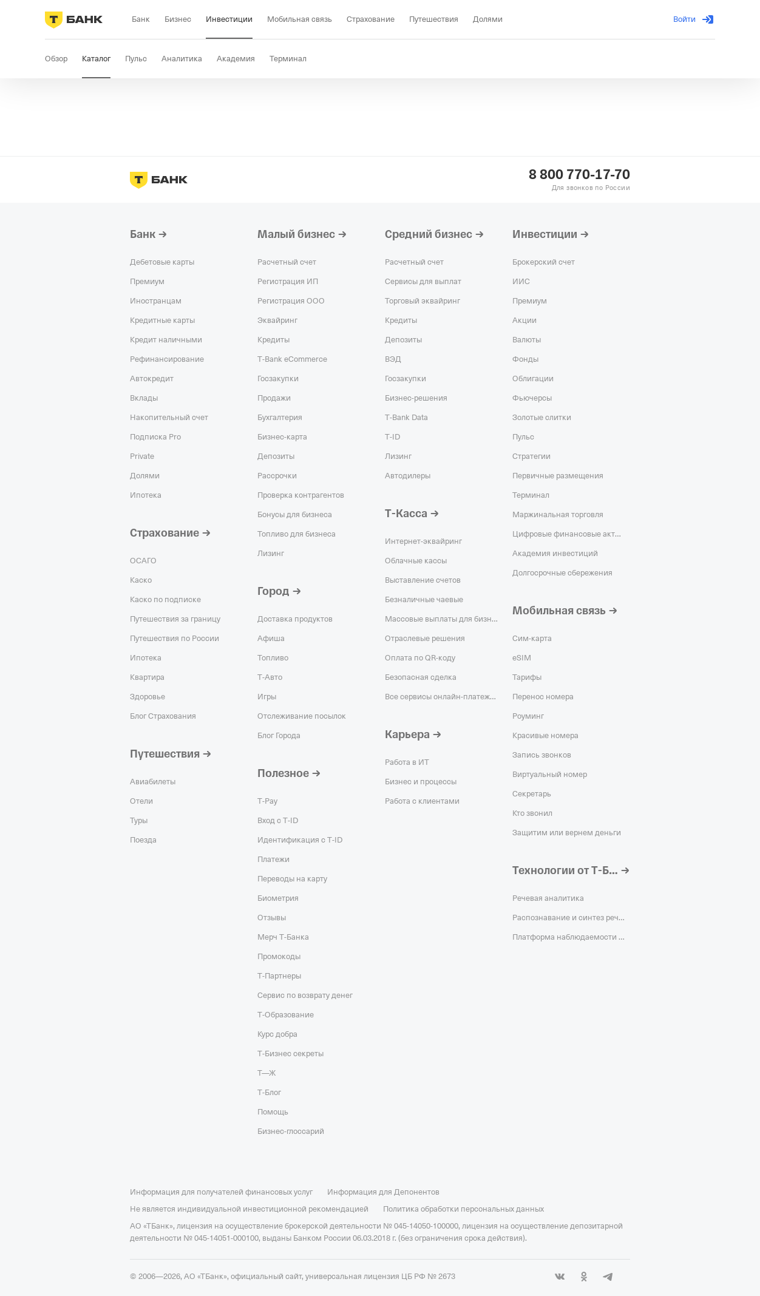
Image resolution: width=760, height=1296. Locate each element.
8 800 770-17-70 (579, 174)
